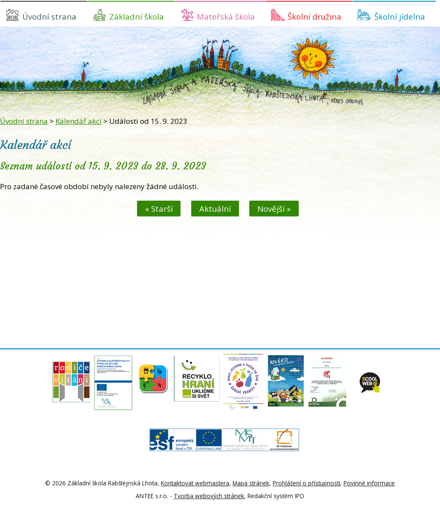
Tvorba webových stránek (209, 496)
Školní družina (314, 16)
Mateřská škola (226, 16)
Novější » (274, 208)
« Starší (159, 208)
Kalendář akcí (78, 121)
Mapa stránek (251, 483)
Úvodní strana (49, 16)
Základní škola (136, 16)
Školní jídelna (399, 16)
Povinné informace (369, 483)
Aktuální (215, 208)
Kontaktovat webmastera (195, 483)
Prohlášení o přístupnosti (306, 483)
